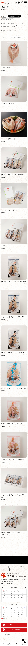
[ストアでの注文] (17, 37)
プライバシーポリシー (19, 634)
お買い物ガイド (14, 569)
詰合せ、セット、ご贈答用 (9, 26)
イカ (20, 23)
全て (4, 16)
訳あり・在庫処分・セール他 (9, 30)
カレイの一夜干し (7, 19)
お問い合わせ (11, 629)
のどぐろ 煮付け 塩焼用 (8, 23)
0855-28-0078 (11, 625)
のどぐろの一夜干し (14, 16)
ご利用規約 (14, 637)
